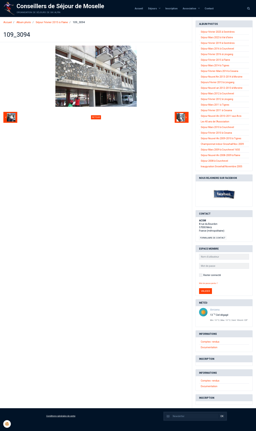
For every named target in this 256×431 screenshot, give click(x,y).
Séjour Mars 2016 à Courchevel (217, 48)
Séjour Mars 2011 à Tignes (215, 104)
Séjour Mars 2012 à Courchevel (217, 93)
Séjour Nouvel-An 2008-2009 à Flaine (220, 155)
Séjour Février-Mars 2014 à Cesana (219, 71)
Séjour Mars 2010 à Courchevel (217, 127)
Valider (205, 291)
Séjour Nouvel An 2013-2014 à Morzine (221, 76)
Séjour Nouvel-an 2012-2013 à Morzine (221, 88)
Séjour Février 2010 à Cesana (216, 132)
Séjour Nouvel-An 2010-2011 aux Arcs (221, 116)
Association (190, 8)
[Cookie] (7, 424)
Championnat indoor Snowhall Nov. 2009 (222, 144)
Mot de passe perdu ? (208, 283)
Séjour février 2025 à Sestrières (218, 31)
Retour (96, 117)
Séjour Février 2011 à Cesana (216, 110)
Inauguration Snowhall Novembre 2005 (221, 166)
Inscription (171, 8)
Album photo (23, 22)
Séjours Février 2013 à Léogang (217, 82)
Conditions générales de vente (60, 416)
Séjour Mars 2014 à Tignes (215, 65)
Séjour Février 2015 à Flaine (52, 22)
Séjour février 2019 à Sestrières (218, 43)
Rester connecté (210, 275)
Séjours (152, 8)
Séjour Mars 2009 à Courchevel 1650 (220, 149)
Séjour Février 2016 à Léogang (217, 54)
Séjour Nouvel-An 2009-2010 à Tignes (221, 138)
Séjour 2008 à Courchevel (214, 160)
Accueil (139, 8)
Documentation (209, 347)
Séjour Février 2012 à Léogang (217, 99)
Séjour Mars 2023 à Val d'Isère (217, 37)
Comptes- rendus (210, 341)
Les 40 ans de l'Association (215, 121)
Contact (209, 8)
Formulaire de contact (212, 238)
